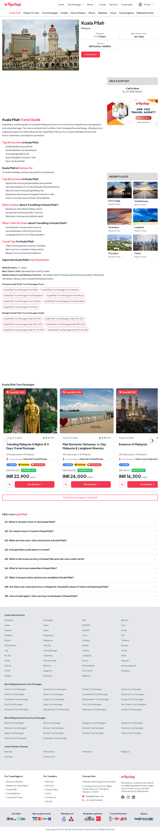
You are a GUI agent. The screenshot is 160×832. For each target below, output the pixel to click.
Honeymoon (49, 756)
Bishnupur (48, 675)
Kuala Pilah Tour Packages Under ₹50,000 (66, 324)
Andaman (9, 620)
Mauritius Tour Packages (132, 728)
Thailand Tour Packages (132, 723)
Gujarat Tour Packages (53, 699)
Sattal (124, 650)
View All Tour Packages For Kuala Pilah (80, 497)
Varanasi (125, 660)
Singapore (48, 640)
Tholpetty (87, 655)
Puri (123, 635)
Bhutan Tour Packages (53, 728)
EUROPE (86, 625)
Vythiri (7, 670)
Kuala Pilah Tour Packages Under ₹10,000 (64, 318)
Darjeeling (47, 655)
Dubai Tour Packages (14, 723)
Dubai (7, 625)
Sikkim (8, 640)
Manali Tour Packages (14, 694)
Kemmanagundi (128, 665)
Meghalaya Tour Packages (94, 709)
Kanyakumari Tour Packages (56, 709)
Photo (92, 12)
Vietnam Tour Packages (93, 728)
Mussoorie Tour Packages (16, 709)
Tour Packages (75, 4)
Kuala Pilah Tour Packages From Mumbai (60, 289)
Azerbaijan (48, 620)
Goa (123, 625)
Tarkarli (8, 665)
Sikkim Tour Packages (53, 694)
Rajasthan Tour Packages (132, 694)
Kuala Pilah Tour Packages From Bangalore (23, 295)
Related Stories (145, 12)
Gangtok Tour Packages (132, 699)
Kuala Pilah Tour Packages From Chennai (22, 301)
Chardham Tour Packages (16, 699)
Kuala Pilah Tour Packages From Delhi (21, 289)
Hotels (64, 12)
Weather (102, 12)
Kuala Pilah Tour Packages (18, 384)
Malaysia (85, 28)
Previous (7, 440)
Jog (6, 650)
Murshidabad (88, 665)
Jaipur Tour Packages (53, 704)
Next (152, 440)
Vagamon (47, 670)
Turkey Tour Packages (131, 733)
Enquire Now (91, 54)
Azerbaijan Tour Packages (55, 738)
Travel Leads (126, 4)
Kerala (124, 630)
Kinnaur (124, 645)
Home (61, 4)
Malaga (8, 675)
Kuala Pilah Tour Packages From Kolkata (65, 295)
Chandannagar (50, 650)
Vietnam (47, 645)
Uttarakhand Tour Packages (95, 694)
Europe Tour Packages (53, 733)
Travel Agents (126, 12)
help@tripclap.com (95, 796)
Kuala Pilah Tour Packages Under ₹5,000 (22, 318)
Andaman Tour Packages (54, 689)
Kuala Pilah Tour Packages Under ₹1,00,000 (24, 330)
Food (113, 12)
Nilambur (86, 675)
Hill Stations (48, 751)
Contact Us (50, 797)
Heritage (9, 756)
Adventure (87, 751)
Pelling (85, 645)
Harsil (123, 655)
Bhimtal (47, 665)
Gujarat (8, 630)
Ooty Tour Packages (91, 704)
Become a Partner (14, 781)
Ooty (84, 635)
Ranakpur (125, 670)
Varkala (85, 650)
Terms (48, 793)
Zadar (7, 660)
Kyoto (85, 660)
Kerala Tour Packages (92, 689)
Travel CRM (11, 789)
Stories (102, 4)
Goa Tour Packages (14, 704)
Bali (84, 620)
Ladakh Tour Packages (131, 709)
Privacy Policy (51, 789)
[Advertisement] (53, 94)
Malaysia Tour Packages (15, 738)
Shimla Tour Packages (131, 689)
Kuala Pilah (15, 12)
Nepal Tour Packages (14, 733)
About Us (49, 785)
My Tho (8, 655)
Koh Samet (87, 670)
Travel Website (13, 793)
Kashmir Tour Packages (15, 689)
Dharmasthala (49, 660)
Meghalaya (48, 635)
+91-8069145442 (94, 800)
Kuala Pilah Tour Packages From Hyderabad (65, 301)
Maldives (8, 635)
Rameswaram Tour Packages (95, 699)
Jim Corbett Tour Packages (133, 704)
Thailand (125, 640)
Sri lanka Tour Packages (93, 733)
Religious (125, 751)
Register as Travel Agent (17, 785)
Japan (46, 630)
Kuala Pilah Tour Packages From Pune (21, 307)
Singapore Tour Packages (94, 723)
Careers (49, 801)
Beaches (9, 751)
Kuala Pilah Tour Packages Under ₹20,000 (23, 324)
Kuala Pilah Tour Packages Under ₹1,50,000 (68, 330)
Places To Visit (31, 12)
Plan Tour (113, 4)
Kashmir (86, 630)
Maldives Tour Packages (15, 728)
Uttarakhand (10, 645)
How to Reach (78, 12)
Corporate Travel (14, 797)
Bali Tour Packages (52, 723)
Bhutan (124, 620)
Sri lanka (86, 640)
